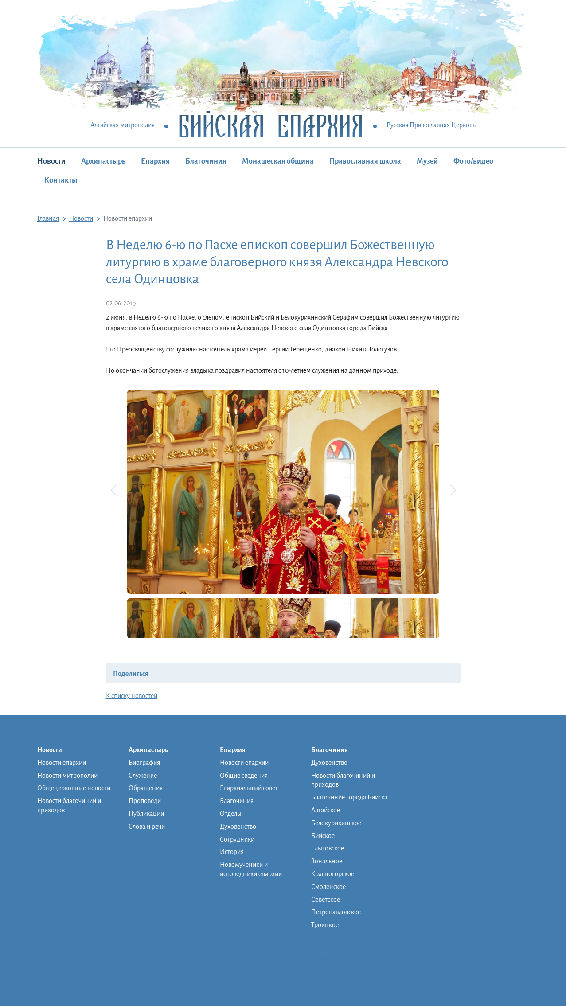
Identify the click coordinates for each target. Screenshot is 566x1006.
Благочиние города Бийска (349, 797)
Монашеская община (278, 161)
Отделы (231, 813)
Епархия (155, 161)
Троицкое (325, 924)
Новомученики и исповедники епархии (251, 869)
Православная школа (365, 161)
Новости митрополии (67, 775)
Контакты (60, 180)
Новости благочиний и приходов (69, 805)
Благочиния (205, 161)
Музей (427, 161)
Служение (143, 775)
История (232, 851)
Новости (51, 161)
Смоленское (328, 886)
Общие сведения (244, 775)
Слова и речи (147, 826)
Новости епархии (61, 762)
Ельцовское (327, 848)
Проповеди (145, 800)
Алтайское (325, 810)
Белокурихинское (336, 823)
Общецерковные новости (73, 788)
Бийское (323, 835)
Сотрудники (237, 839)
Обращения (146, 788)
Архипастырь (103, 161)
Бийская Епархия (270, 125)
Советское (325, 899)
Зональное (326, 861)
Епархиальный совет (249, 788)
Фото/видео (473, 161)
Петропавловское (336, 912)
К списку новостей (131, 695)
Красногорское (332, 873)
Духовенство (238, 826)
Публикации (146, 813)
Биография (144, 762)
